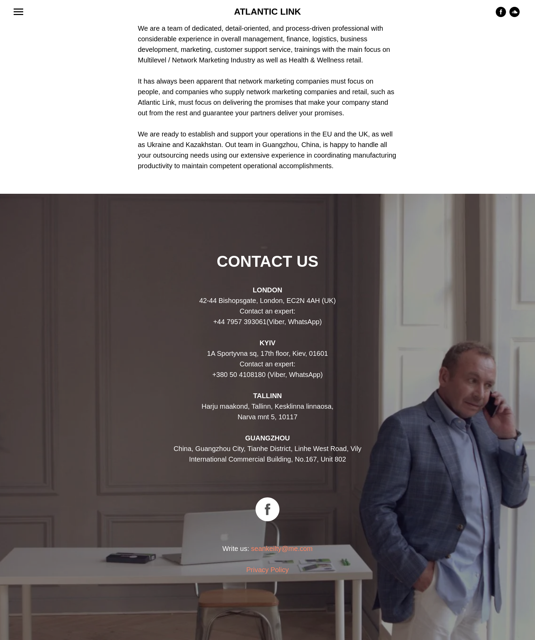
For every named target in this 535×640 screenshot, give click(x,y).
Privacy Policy (267, 569)
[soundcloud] (514, 15)
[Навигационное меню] (18, 12)
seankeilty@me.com (282, 548)
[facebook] (501, 15)
